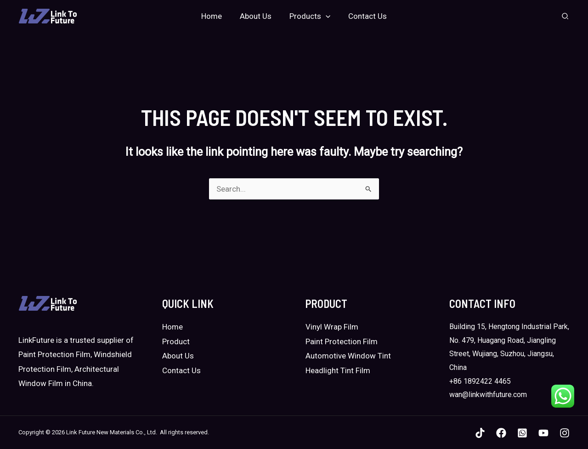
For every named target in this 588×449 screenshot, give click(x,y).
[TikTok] (480, 433)
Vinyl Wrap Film (331, 326)
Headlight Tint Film (337, 370)
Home (172, 326)
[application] (324, 16)
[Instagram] (565, 433)
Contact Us (181, 370)
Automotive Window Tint (348, 355)
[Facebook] (501, 433)
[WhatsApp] (522, 433)
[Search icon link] (565, 17)
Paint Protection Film (341, 341)
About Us (178, 355)
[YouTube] (543, 433)
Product (176, 341)
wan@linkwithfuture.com (488, 394)
